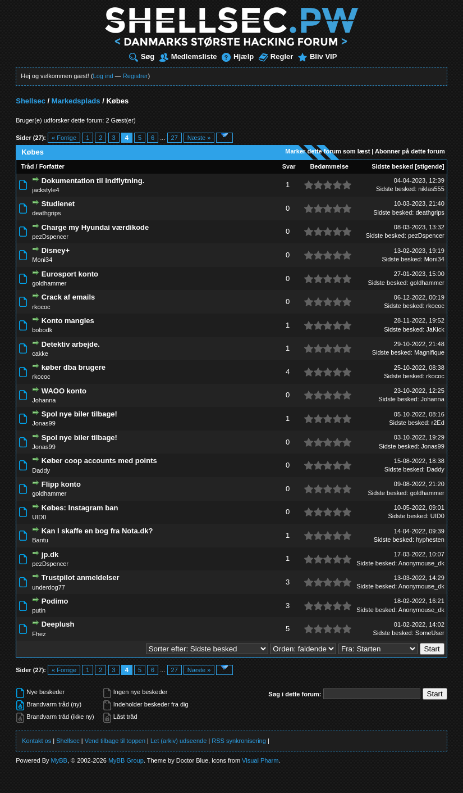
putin (38, 610)
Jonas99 (44, 423)
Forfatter (52, 166)
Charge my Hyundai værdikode (95, 227)
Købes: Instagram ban (80, 508)
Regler (276, 56)
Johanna (44, 400)
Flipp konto (61, 484)
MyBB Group (126, 760)
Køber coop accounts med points (99, 460)
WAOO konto (64, 391)
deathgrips (46, 213)
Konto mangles (68, 320)
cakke (40, 353)
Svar (289, 166)
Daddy (41, 470)
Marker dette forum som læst (327, 151)
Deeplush (58, 624)
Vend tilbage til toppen (115, 740)
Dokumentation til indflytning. (93, 180)
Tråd (27, 166)
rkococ (41, 306)
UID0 (39, 517)
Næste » (199, 137)
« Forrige (64, 137)
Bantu (40, 540)
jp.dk (50, 554)
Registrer (135, 75)
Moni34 (42, 259)
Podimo (55, 601)
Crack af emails (68, 297)
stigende (429, 166)
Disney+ (56, 250)
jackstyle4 (45, 190)
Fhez (38, 634)
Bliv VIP (317, 56)
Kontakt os (36, 740)
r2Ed (438, 422)
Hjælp (238, 56)
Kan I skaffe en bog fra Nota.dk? (97, 531)
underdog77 (48, 587)
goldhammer (49, 283)
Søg (142, 56)
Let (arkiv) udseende (178, 740)
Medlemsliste (188, 56)
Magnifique (429, 352)
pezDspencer (50, 236)
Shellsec (30, 101)
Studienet (58, 204)
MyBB (59, 760)
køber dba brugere (74, 367)
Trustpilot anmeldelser (81, 577)
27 (174, 137)
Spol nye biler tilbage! (79, 414)
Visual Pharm (260, 760)
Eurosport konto (70, 274)
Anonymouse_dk (421, 563)
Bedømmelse (329, 166)
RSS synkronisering (239, 740)
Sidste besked (392, 166)
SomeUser (429, 632)
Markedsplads (76, 101)
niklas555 (431, 188)
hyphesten (430, 539)
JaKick (435, 329)
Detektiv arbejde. (71, 344)
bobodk (42, 330)
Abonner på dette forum (410, 151)
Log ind (103, 75)
